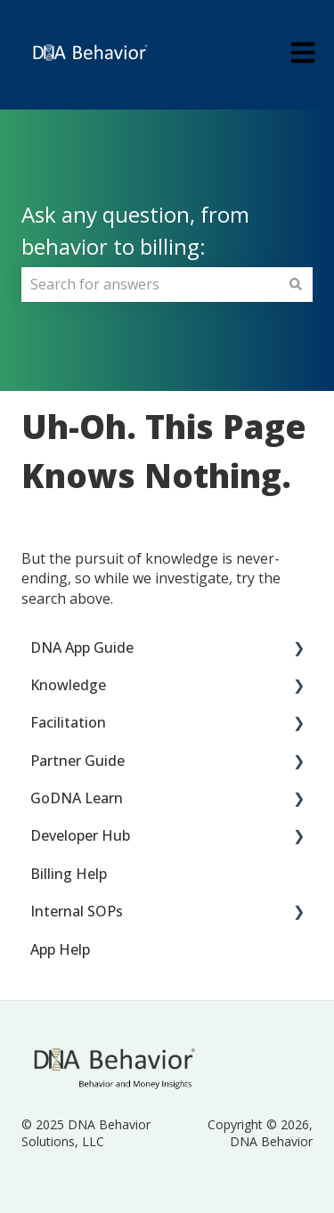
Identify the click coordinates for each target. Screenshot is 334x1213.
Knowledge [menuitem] (68, 685)
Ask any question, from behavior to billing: (135, 230)
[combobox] (150, 284)
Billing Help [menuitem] (68, 873)
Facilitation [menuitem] (68, 722)
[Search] (296, 284)
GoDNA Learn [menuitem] (76, 798)
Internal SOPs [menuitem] (76, 911)
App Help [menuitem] (60, 949)
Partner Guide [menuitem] (77, 760)
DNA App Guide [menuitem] (82, 647)
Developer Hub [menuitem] (80, 835)
